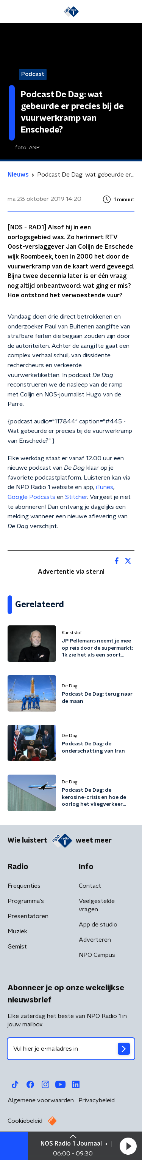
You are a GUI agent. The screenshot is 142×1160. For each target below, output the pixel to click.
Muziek (17, 931)
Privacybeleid (96, 1100)
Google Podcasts (31, 497)
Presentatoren (28, 916)
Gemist (17, 947)
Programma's (26, 901)
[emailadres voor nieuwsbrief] (71, 1048)
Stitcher (76, 497)
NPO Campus (97, 955)
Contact (90, 886)
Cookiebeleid (25, 1121)
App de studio (98, 925)
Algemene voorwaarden (41, 1100)
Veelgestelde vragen (97, 905)
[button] (128, 1146)
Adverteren (95, 940)
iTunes (104, 487)
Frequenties (24, 886)
